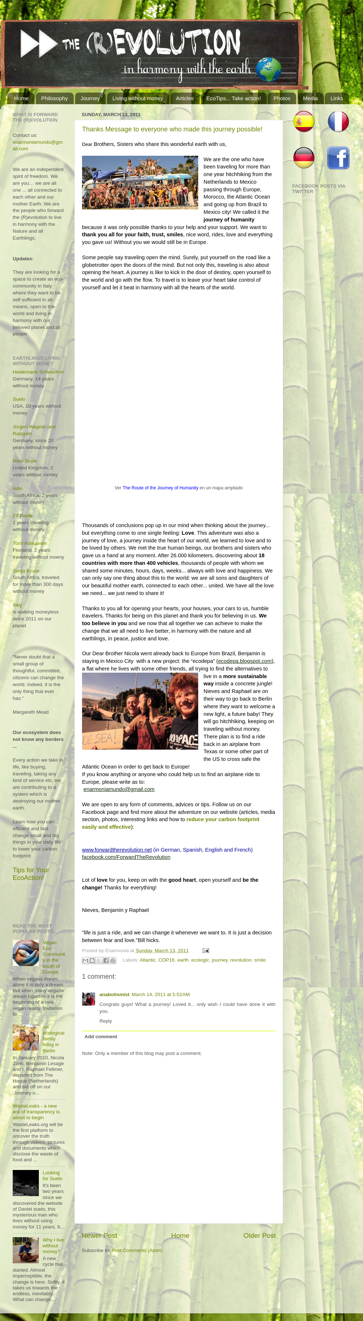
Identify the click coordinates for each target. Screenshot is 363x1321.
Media (310, 98)
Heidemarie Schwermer (38, 372)
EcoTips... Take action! (234, 98)
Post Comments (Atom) (137, 1250)
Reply (105, 1021)
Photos (281, 98)
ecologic (200, 960)
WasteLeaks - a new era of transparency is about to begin (36, 1111)
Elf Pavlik (23, 515)
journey (220, 960)
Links (336, 98)
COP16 (167, 960)
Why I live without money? (53, 1245)
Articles (185, 98)
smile (260, 960)
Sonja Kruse (26, 571)
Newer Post (99, 1235)
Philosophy (54, 98)
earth (182, 960)
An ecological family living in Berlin (53, 1038)
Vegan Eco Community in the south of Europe (53, 957)
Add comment (101, 1036)
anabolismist (114, 994)
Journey (90, 98)
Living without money (138, 98)
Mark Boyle (25, 461)
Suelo (19, 399)
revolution (241, 960)
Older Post (260, 1235)
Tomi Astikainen (30, 543)
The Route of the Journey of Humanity (161, 487)
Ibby (17, 605)
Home (21, 98)
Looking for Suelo (52, 1175)
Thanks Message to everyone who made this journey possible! (172, 129)
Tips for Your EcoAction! (31, 874)
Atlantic (148, 960)
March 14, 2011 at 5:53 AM (161, 994)
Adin (18, 488)
